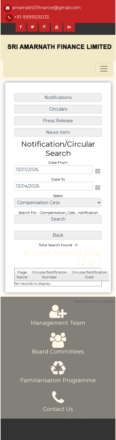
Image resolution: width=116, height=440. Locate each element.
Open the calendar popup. (97, 171)
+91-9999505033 (31, 17)
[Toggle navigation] (103, 69)
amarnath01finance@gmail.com (46, 7)
